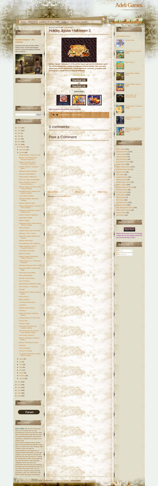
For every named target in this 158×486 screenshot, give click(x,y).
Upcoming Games (79, 22)
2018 (19, 136)
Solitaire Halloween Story (27, 203)
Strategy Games (121, 205)
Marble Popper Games (123, 182)
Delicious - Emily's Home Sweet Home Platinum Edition (133, 129)
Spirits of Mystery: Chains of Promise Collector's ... (28, 183)
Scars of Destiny (24, 281)
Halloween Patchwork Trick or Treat (30, 265)
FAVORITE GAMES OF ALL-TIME (44, 22)
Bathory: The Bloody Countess (28, 342)
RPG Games (120, 200)
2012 (19, 387)
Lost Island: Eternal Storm (27, 302)
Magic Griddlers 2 (24, 299)
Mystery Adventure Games (125, 187)
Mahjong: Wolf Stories (26, 240)
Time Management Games (125, 207)
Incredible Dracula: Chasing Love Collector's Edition (29, 192)
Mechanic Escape (24, 253)
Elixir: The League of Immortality (29, 179)
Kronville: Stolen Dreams (27, 278)
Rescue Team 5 (24, 296)
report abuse (125, 233)
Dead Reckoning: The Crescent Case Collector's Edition (29, 331)
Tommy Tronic (129, 40)
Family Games (121, 164)
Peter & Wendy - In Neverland (28, 286)
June (21, 364)
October (22, 152)
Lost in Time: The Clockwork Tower (130, 96)
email (32, 456)
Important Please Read (123, 169)
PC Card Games (121, 192)
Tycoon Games (121, 212)
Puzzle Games (77, 114)
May (20, 367)
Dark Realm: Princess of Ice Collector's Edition (28, 327)
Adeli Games (128, 5)
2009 (19, 396)
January (22, 378)
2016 (19, 141)
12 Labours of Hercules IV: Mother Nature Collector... (30, 354)
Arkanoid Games (121, 157)
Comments (122, 254)
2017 (19, 139)
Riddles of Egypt (24, 220)
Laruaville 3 (22, 305)
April (21, 370)
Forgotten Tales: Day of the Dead (29, 230)
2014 (19, 382)
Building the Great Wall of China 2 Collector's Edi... (29, 211)
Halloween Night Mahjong (27, 174)
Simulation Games (122, 202)
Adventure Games (122, 151)
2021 (19, 130)
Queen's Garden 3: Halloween (28, 215)
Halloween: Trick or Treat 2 (27, 233)
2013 (19, 385)
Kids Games (120, 174)
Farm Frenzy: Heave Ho (26, 335)
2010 (19, 393)
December (22, 147)
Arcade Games (121, 154)
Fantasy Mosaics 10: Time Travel (29, 318)
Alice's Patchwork (24, 348)
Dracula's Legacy (24, 323)
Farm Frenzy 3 (130, 62)
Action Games (121, 149)
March (21, 373)
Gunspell (21, 289)
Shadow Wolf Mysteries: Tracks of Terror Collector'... (29, 207)
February (22, 375)
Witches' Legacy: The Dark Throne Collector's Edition (30, 187)
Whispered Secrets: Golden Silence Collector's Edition (30, 224)
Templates (75, 480)
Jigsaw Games (64, 114)
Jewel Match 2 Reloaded (26, 251)
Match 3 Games (121, 184)
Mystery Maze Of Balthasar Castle (29, 284)
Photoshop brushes (48, 480)
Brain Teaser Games (123, 162)
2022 (19, 128)
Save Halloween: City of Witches (29, 243)
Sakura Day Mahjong (25, 275)
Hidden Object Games (123, 167)
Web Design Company (37, 480)
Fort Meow (22, 310)
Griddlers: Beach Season (27, 308)
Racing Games (121, 197)
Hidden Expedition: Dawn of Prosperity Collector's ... (27, 247)
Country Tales (23, 321)
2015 (19, 144)
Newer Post (53, 192)
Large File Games (122, 177)
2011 (19, 390)
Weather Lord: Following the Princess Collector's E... (28, 158)
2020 (19, 133)
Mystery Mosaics (24, 228)
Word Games (120, 215)
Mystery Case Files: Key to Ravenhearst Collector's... (28, 163)
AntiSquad (22, 345)
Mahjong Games (121, 179)
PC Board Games (122, 190)
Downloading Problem (123, 36)
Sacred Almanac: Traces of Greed (29, 155)
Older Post (102, 192)
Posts (120, 251)
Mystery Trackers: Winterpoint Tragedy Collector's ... (28, 257)
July (20, 362)
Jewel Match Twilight (25, 218)
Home (23, 22)
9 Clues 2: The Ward (25, 351)
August (21, 359)
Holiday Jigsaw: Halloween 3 (28, 177)
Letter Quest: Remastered (27, 272)
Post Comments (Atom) (64, 196)
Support (65, 22)
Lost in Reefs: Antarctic (26, 196)
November (22, 149)
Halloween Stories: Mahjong (28, 171)
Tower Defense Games (123, 210)
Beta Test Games (122, 159)
